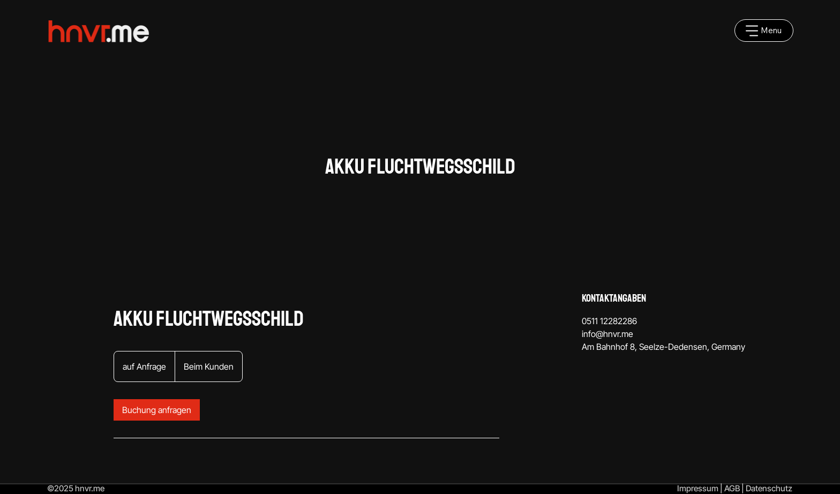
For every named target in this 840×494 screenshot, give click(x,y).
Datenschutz (769, 488)
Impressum (697, 488)
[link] (157, 410)
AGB (732, 488)
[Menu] (763, 30)
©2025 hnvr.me (75, 488)
